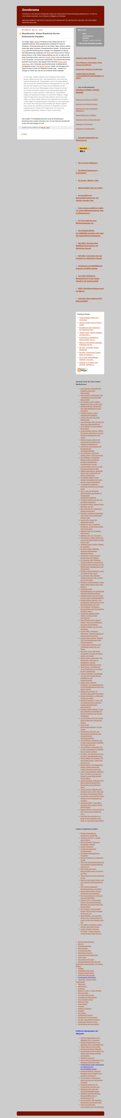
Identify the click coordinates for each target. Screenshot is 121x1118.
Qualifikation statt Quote (86, 971)
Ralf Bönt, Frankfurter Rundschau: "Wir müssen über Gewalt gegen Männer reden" (92, 516)
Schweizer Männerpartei (86, 973)
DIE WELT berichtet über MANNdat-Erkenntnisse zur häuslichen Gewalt (87, 245)
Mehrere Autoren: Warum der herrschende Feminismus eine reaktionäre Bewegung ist (91, 442)
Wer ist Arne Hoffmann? (88, 163)
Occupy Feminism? (87, 847)
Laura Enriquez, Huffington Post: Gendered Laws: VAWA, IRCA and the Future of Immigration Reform (92, 792)
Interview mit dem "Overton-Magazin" (88, 120)
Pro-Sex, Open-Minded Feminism (89, 1020)
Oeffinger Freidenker (85, 1008)
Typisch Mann (82, 1004)
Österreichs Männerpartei (86, 975)
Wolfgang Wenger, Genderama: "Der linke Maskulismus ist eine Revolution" (91, 409)
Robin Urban (82, 957)
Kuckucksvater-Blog (84, 951)
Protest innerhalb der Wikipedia (91, 1049)
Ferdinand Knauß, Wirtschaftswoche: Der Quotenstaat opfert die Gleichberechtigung (92, 591)
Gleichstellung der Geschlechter (88, 1024)
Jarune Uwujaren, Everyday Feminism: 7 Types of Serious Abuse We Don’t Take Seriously (91, 931)
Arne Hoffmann (88, 36)
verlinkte (37, 42)
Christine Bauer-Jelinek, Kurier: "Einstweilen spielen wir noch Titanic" (91, 647)
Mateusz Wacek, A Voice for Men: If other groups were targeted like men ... (92, 812)
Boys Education (83, 993)
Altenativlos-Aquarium (85, 953)
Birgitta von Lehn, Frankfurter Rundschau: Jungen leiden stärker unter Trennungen (92, 527)
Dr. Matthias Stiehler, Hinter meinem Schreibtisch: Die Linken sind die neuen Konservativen (91, 480)
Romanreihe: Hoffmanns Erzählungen (89, 69)
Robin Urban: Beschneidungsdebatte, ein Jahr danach (91, 727)
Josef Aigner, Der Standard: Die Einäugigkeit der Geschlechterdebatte (91, 449)
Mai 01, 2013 (45, 127)
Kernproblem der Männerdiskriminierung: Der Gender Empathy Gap (87, 198)
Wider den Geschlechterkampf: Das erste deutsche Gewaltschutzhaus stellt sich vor (92, 865)
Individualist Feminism (85, 1015)
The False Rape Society (86, 995)
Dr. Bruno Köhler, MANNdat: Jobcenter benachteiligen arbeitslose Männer (90, 551)
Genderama (30, 10)
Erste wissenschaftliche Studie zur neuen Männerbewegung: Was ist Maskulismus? (90, 210)
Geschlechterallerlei (84, 946)
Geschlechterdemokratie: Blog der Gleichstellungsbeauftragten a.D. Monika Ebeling (89, 964)
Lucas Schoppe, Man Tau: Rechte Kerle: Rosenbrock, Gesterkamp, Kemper (92, 720)
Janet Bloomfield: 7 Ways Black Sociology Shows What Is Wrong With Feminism (91, 805)
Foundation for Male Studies (87, 997)
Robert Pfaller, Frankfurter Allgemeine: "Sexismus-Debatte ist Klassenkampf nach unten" (92, 634)
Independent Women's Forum (88, 1022)
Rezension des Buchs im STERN (87, 100)
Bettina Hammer (45, 66)
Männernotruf (82, 986)
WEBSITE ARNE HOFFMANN (86, 58)
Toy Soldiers (82, 1013)
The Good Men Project (85, 1000)
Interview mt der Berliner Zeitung (86, 104)
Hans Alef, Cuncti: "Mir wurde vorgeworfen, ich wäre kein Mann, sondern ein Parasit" (92, 654)
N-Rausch (81, 988)
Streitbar (81, 968)
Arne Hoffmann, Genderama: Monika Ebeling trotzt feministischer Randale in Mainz (92, 609)
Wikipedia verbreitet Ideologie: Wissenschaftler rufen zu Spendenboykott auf (91, 1096)
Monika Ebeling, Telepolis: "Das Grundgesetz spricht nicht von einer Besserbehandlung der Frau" (92, 602)
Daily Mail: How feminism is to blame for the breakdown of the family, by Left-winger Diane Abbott (92, 818)
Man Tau (81, 944)
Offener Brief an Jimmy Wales (90, 1047)
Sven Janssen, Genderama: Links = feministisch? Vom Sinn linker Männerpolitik (92, 398)
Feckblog (81, 1011)
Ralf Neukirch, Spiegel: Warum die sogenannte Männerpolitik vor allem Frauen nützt (92, 540)
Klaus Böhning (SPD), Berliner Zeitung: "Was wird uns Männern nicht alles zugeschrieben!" (91, 622)
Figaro (24, 50)
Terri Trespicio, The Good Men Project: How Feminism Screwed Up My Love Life (91, 911)
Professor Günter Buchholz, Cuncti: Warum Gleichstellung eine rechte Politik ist (92, 585)
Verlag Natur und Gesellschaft (88, 955)
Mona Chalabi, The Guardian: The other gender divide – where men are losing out (92, 761)
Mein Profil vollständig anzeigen (90, 43)
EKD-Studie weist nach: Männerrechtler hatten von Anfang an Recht (92, 871)
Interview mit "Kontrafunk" (84, 124)
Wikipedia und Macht (87, 1058)
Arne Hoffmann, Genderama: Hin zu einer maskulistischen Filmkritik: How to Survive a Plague (92, 749)
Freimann (81, 1006)
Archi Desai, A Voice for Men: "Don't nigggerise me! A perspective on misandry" (92, 798)
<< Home (24, 134)
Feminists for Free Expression (88, 1017)
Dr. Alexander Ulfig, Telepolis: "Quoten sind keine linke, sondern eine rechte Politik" (92, 578)
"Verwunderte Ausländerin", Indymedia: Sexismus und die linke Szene (92, 487)
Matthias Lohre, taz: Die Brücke (91, 535)
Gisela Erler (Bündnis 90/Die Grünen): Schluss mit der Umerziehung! (90, 616)
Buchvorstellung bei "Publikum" (86, 115)
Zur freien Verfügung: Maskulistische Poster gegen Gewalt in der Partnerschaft (87, 278)
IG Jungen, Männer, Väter (88, 180)
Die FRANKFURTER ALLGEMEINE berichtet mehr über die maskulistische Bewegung (90, 233)
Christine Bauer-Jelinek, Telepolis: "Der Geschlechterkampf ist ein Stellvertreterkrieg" (92, 640)
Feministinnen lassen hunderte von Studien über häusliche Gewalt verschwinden (92, 1053)
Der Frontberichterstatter (86, 959)
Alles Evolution (83, 948)
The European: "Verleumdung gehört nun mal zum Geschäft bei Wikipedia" (92, 1080)
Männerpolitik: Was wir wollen (90, 188)
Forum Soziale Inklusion (86, 942)
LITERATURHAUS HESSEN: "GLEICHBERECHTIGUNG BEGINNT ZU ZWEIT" (90, 76)
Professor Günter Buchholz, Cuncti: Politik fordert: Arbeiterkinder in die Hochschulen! (92, 567)
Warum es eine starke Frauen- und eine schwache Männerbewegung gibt (92, 882)
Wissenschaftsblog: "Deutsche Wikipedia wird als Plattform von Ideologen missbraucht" (91, 1074)
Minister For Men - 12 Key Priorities (89, 991)
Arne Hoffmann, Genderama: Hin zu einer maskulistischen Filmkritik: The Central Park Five (92, 743)
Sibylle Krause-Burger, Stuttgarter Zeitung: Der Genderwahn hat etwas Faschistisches (92, 473)
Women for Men (83, 1002)
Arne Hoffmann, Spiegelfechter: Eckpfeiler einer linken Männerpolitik (91, 391)
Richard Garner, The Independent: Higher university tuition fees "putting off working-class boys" (92, 767)
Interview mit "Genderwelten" (85, 129)
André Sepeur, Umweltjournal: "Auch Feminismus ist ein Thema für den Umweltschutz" (91, 669)
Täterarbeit (81, 984)
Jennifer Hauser (50, 57)
